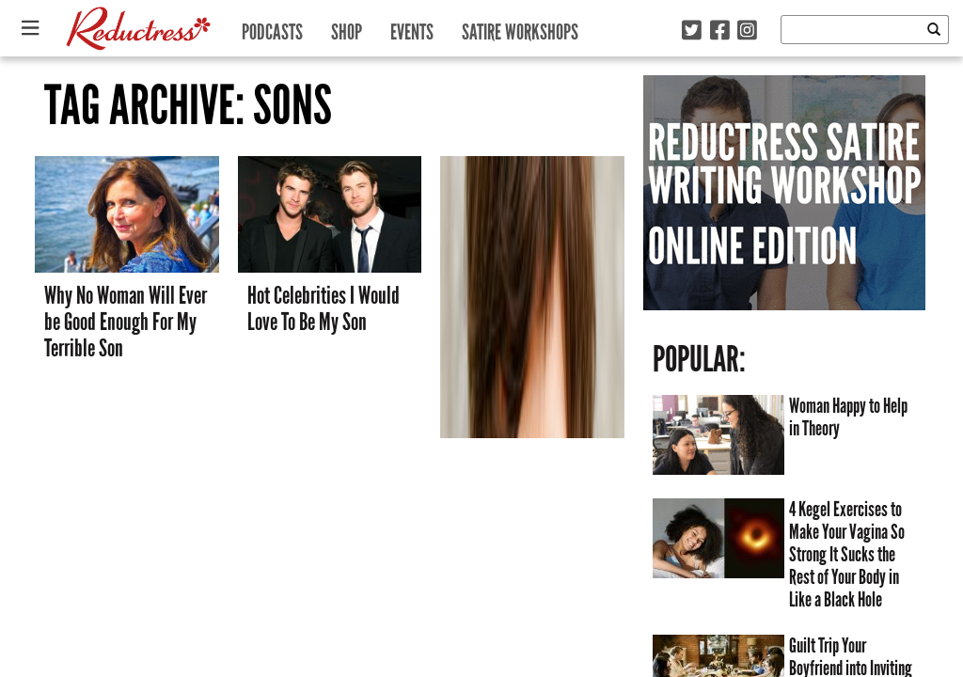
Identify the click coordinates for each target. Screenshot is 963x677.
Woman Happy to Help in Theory (848, 417)
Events (412, 28)
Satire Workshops (520, 28)
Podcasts (272, 28)
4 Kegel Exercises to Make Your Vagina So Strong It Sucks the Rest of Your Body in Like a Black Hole (847, 554)
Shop (346, 28)
